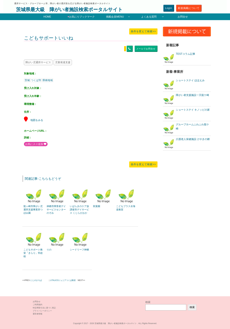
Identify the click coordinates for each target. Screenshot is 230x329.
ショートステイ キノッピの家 (193, 109)
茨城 (27, 80)
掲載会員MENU (115, 16)
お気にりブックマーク (81, 16)
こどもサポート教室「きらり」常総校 (33, 253)
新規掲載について (188, 8)
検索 (147, 302)
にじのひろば (36, 280)
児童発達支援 (62, 62)
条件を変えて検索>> (143, 31)
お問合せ (183, 16)
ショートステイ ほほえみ (190, 80)
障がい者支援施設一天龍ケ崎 (192, 95)
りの (49, 249)
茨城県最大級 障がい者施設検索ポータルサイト (69, 9)
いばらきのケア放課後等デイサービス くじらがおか (79, 209)
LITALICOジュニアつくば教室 (63, 280)
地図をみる (33, 120)
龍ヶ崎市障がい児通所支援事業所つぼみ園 (33, 209)
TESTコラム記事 (185, 54)
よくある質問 (149, 16)
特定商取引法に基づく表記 (44, 308)
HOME (47, 16)
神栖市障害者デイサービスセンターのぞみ (56, 209)
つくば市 (36, 80)
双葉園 (96, 206)
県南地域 (47, 80)
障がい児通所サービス (38, 62)
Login (168, 8)
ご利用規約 (37, 304)
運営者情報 (37, 314)
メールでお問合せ (145, 48)
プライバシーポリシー (42, 311)
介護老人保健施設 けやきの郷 (193, 139)
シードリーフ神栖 (79, 249)
